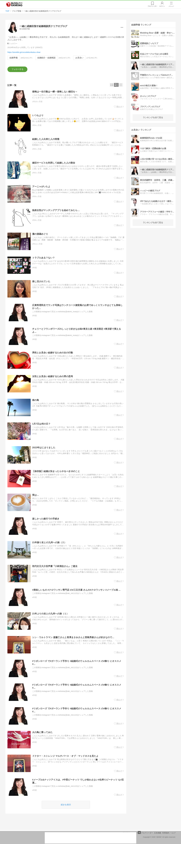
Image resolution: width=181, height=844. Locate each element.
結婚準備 (14, 58)
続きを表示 (66, 805)
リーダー (152, 6)
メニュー (171, 6)
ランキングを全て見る (153, 117)
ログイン (162, 6)
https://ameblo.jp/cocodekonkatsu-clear (23, 52)
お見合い (79, 58)
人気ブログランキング (14, 4)
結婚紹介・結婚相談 (46, 58)
